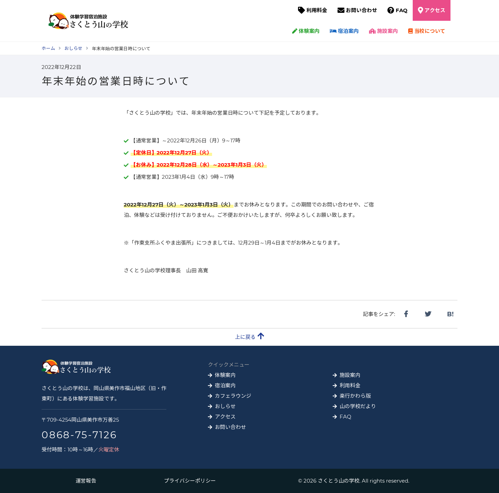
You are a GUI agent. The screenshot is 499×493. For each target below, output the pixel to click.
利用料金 (316, 10)
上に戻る (249, 336)
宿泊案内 (344, 31)
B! (450, 314)
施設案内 (383, 31)
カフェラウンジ (233, 396)
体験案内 (305, 31)
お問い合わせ (361, 10)
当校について (426, 31)
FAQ (402, 10)
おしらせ (225, 406)
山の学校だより (358, 406)
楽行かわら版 (355, 396)
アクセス (434, 10)
